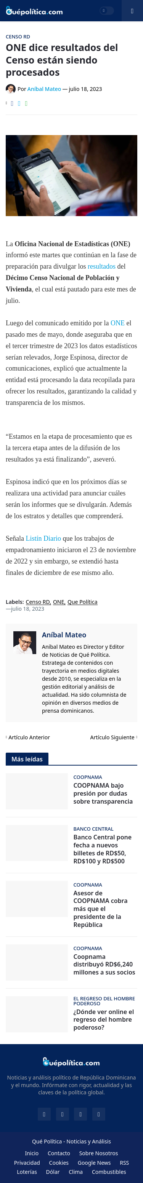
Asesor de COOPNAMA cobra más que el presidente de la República (101, 909)
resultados (102, 266)
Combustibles (109, 1171)
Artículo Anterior (29, 737)
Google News (94, 1162)
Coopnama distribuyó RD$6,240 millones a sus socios (104, 964)
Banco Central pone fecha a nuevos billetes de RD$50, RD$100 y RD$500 (103, 849)
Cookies (59, 1162)
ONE (119, 323)
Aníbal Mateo (64, 634)
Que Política (82, 602)
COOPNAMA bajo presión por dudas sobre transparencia (103, 793)
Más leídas (27, 759)
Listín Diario (43, 538)
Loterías (27, 1171)
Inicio (32, 1153)
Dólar (53, 1171)
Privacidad (27, 1162)
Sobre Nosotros (98, 1153)
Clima (76, 1171)
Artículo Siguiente (112, 737)
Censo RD (38, 602)
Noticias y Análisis (88, 1141)
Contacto (59, 1153)
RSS (124, 1162)
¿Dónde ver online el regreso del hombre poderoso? (104, 1020)
